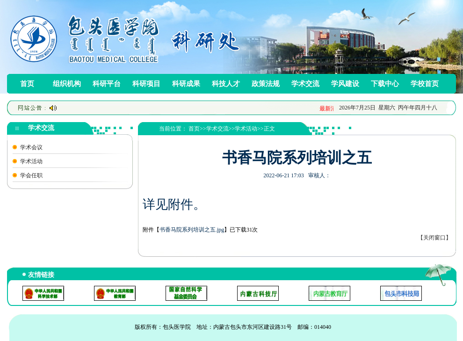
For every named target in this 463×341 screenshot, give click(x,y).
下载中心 (385, 83)
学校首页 (425, 83)
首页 (27, 83)
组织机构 (67, 83)
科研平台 (107, 83)
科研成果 (186, 83)
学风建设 (345, 83)
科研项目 (146, 83)
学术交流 (305, 83)
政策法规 (266, 83)
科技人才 (226, 83)
